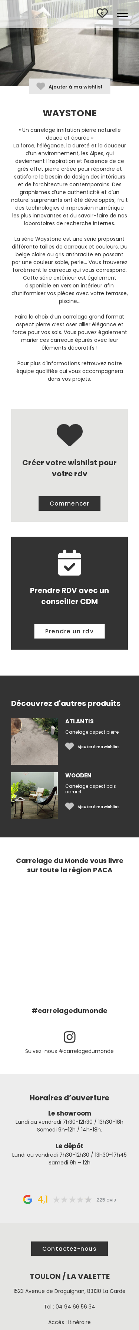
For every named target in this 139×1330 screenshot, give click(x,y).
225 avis (106, 1200)
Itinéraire (79, 1322)
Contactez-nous (69, 1249)
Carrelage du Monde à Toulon (40, 14)
